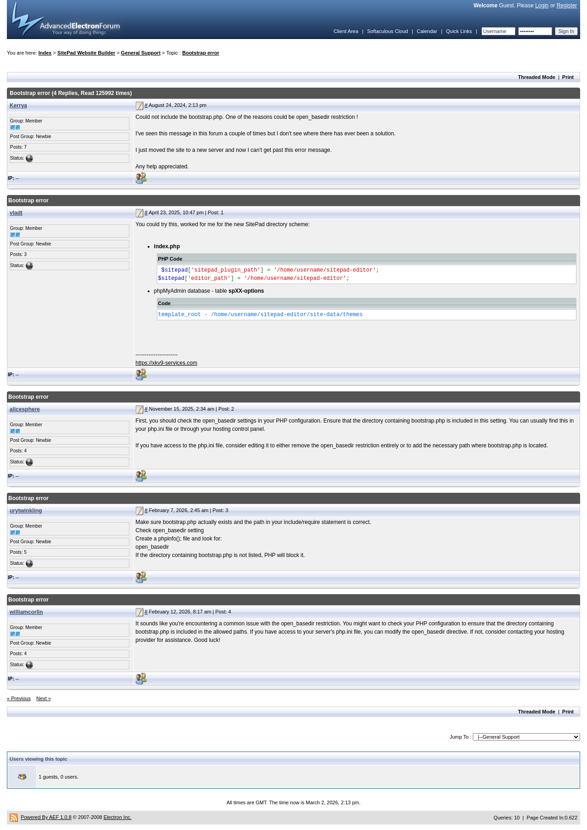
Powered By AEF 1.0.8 (46, 817)
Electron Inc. (118, 817)
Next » (43, 698)
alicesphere (25, 409)
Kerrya (18, 105)
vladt (16, 213)
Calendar (427, 31)
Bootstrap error (200, 53)
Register (567, 5)
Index (45, 53)
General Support (141, 53)
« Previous (19, 698)
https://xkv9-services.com (167, 363)
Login (541, 5)
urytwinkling (26, 510)
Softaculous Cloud (387, 31)
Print (568, 77)
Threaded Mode (536, 77)
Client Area (345, 31)
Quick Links (459, 31)
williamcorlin (26, 612)
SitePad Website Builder (86, 53)
